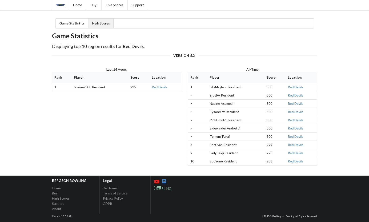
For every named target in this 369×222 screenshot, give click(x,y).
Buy (55, 193)
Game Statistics (72, 23)
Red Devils (159, 87)
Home (77, 5)
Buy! (94, 5)
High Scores (101, 23)
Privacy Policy (113, 198)
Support (138, 5)
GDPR (107, 204)
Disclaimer (110, 188)
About (56, 209)
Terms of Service (115, 193)
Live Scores (115, 5)
